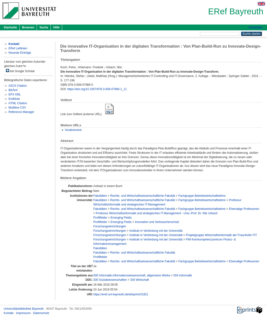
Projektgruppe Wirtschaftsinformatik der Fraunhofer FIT (221, 235)
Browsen (28, 27)
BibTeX (13, 90)
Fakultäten (100, 195)
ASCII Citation (17, 85)
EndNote (14, 99)
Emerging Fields (121, 217)
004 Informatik (183, 275)
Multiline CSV (17, 107)
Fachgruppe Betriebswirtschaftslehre (202, 195)
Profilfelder (100, 217)
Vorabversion (73, 130)
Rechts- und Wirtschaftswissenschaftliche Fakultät (142, 195)
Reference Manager (21, 112)
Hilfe (56, 27)
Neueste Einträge (19, 52)
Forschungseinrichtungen (109, 226)
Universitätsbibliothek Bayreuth (24, 308)
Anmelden (256, 27)
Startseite (10, 27)
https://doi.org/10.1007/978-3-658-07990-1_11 (97, 89)
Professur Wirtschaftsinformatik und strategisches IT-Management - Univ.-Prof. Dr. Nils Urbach (156, 213)
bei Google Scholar (20, 71)
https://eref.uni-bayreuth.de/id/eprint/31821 (120, 294)
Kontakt (9, 313)
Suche (43, 27)
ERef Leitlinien (17, 48)
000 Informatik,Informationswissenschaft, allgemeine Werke (131, 275)
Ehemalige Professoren (244, 209)
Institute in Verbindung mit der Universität (156, 230)
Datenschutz (41, 313)
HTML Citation (17, 103)
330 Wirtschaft (139, 280)
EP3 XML (14, 94)
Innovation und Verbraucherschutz (157, 222)
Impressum (23, 313)
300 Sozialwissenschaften (110, 280)
